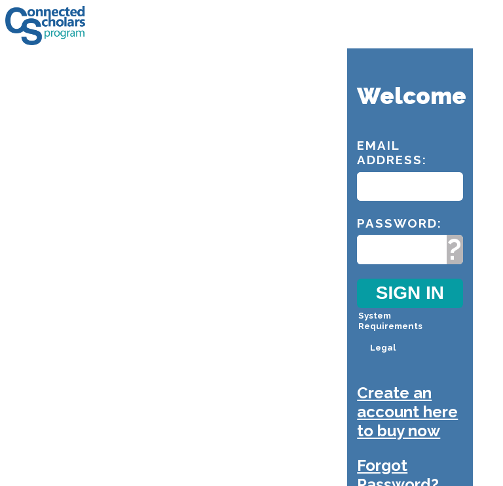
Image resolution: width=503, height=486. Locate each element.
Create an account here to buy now (407, 411)
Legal (383, 347)
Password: (399, 223)
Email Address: (392, 152)
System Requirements (390, 320)
